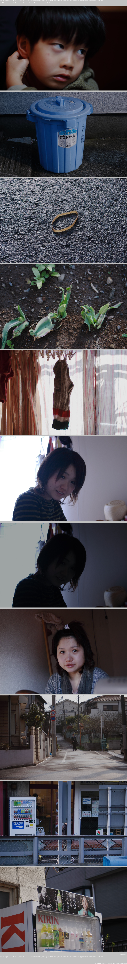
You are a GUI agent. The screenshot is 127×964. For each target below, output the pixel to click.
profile (60, 0)
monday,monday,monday (38, 0)
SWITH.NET (14, 0)
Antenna (100, 0)
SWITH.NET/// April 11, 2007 (27, 3)
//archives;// (123, 954)
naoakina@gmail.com (80, 0)
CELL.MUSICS (24, 0)
